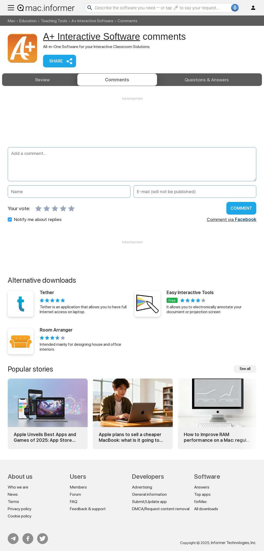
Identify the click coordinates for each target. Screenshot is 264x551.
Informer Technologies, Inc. (233, 542)
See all (245, 369)
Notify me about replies (35, 219)
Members (78, 487)
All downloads (206, 508)
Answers (207, 79)
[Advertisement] (132, 116)
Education (28, 20)
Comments (117, 79)
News (13, 494)
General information (149, 494)
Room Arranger (56, 330)
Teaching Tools (54, 20)
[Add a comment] (132, 164)
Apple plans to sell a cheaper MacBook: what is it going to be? (130, 437)
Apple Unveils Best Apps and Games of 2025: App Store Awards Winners (45, 437)
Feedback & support (88, 508)
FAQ (73, 501)
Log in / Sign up (251, 8)
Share (56, 61)
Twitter (42, 538)
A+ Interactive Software (92, 20)
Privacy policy (19, 508)
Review (42, 79)
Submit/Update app (149, 501)
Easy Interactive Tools (190, 292)
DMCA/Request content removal (160, 508)
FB (27, 538)
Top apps (202, 494)
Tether (47, 292)
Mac (11, 20)
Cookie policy (19, 516)
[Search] (162, 7)
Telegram (13, 538)
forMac (200, 501)
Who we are (18, 487)
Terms (13, 501)
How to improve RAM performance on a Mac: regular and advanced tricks (217, 437)
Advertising (142, 487)
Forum (75, 494)
